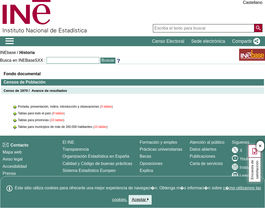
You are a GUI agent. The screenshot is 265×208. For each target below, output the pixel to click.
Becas (145, 156)
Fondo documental (22, 74)
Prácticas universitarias (161, 149)
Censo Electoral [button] (168, 41)
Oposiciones (151, 163)
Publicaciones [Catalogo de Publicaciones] (202, 156)
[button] (245, 41)
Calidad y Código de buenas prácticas (97, 163)
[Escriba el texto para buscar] (203, 28)
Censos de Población (25, 82)
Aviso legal (13, 159)
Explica (146, 170)
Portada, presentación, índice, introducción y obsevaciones (59, 106)
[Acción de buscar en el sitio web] (258, 28)
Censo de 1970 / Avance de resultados (35, 91)
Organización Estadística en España (96, 156)
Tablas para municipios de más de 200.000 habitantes (55, 127)
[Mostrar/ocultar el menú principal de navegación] (9, 41)
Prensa (9, 173)
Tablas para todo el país (35, 113)
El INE (68, 142)
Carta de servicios (206, 163)
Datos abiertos (203, 149)
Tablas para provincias (34, 120)
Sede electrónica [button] (208, 41)
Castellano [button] (252, 2)
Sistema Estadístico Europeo (89, 170)
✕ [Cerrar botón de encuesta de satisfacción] (260, 146)
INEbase (8, 52)
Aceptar (140, 199)
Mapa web (12, 152)
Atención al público (207, 142)
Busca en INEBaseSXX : (22, 60)
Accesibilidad (15, 166)
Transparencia (76, 149)
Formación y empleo (158, 142)
